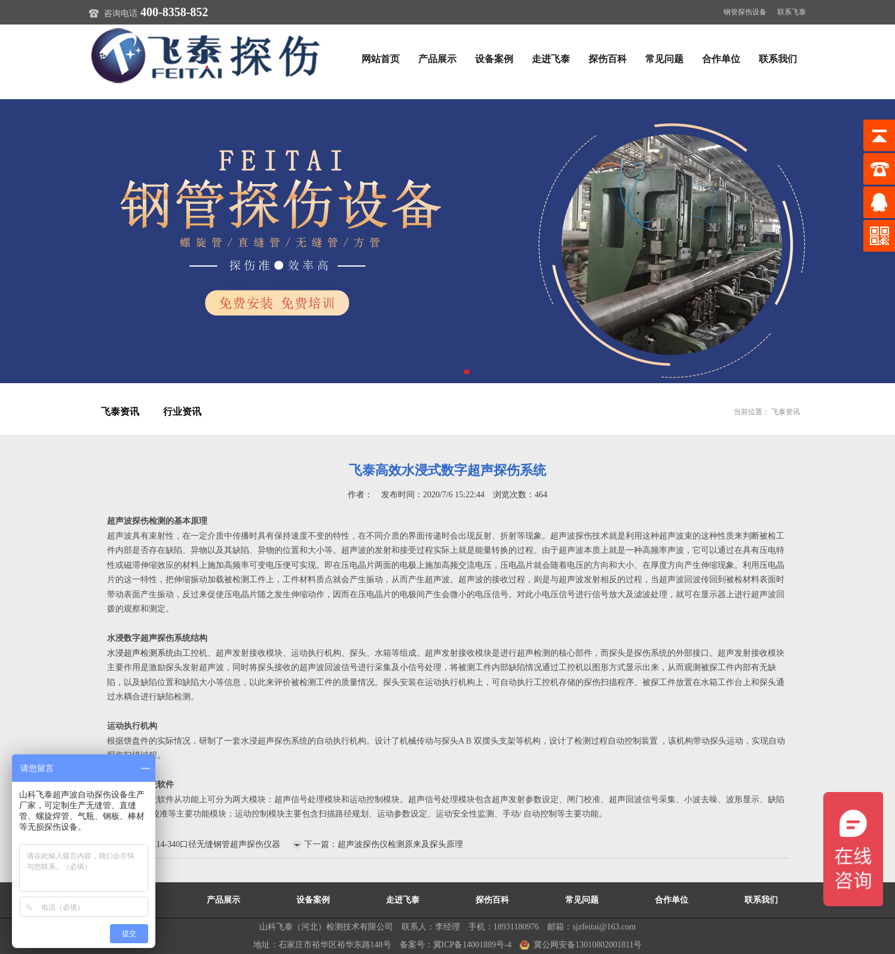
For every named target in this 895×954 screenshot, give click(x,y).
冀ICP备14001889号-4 (472, 944)
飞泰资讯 (120, 411)
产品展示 (437, 59)
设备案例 (494, 59)
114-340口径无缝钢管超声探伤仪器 (216, 844)
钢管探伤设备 (745, 12)
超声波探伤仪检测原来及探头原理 (400, 844)
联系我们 (778, 59)
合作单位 (721, 59)
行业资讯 (182, 411)
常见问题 (664, 59)
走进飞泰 (551, 59)
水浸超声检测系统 (140, 653)
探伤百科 (608, 59)
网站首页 (380, 59)
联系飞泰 (791, 12)
